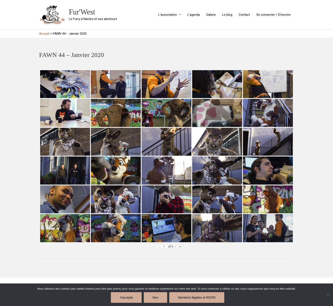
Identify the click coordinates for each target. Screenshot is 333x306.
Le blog (227, 15)
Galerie (211, 15)
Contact (244, 15)
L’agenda (193, 15)
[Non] (328, 295)
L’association (167, 15)
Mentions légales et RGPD (197, 297)
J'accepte (126, 297)
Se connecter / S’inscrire (273, 15)
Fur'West (82, 12)
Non (155, 297)
